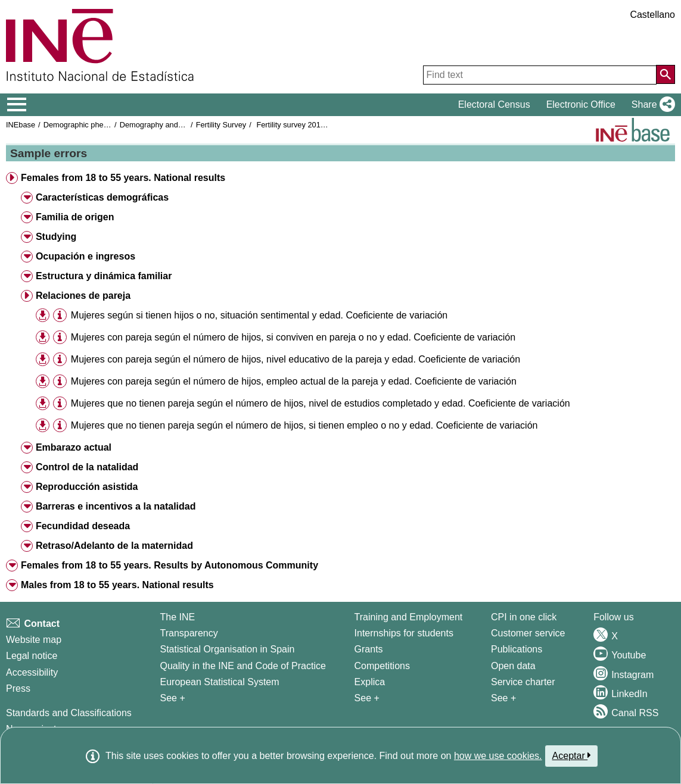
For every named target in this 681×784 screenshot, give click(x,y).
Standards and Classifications (69, 713)
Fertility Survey (221, 124)
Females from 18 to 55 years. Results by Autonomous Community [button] (169, 565)
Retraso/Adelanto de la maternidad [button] (114, 546)
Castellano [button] (652, 15)
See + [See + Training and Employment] (367, 698)
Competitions (382, 666)
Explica (370, 682)
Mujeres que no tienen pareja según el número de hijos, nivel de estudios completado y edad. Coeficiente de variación (320, 403)
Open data (513, 666)
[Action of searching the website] (665, 74)
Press (18, 688)
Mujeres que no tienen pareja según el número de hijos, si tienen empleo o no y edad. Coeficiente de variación (304, 425)
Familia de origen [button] (75, 217)
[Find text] (540, 75)
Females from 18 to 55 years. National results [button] (123, 178)
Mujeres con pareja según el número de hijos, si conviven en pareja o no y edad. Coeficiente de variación (293, 337)
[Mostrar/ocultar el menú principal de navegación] (17, 104)
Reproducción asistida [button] (87, 487)
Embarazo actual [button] (73, 447)
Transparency (188, 633)
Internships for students (404, 633)
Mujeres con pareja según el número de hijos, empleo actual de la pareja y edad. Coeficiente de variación (294, 381)
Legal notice (31, 656)
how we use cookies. (498, 756)
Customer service (528, 633)
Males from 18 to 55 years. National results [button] (117, 585)
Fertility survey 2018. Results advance (320, 124)
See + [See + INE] (172, 698)
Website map (33, 640)
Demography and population (168, 124)
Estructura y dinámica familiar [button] (104, 276)
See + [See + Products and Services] (503, 698)
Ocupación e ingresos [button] (85, 256)
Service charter (523, 682)
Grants (369, 649)
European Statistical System (219, 682)
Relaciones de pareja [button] (83, 296)
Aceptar (571, 755)
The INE (177, 617)
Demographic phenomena (87, 124)
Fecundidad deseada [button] (83, 526)
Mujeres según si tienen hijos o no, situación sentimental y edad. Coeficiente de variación (259, 315)
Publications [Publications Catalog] (516, 649)
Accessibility (32, 672)
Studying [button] (56, 237)
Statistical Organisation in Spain (227, 649)
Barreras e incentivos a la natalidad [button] (116, 506)
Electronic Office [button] (580, 104)
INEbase (20, 124)
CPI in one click (523, 617)
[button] (651, 104)
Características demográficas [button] (102, 197)
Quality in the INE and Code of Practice (242, 666)
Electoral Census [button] (494, 104)
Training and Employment (409, 617)
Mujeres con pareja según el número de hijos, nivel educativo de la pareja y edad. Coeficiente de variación (295, 359)
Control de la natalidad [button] (87, 467)
